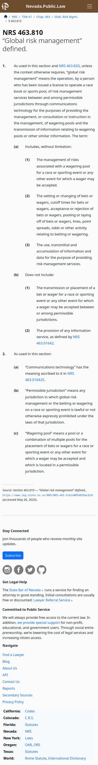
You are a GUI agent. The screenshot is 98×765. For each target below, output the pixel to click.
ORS (37, 744)
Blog (6, 661)
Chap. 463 (43, 17)
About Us (10, 668)
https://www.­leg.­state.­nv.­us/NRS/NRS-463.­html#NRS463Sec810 (48, 495)
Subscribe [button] (13, 555)
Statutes (31, 724)
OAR (28, 744)
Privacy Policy (13, 702)
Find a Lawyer (13, 654)
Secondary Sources (17, 695)
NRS (14, 17)
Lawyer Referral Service (51, 600)
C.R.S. (29, 718)
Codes (30, 711)
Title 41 (27, 17)
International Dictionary (67, 758)
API (5, 675)
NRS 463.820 (69, 65)
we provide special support (38, 622)
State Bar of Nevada (25, 590)
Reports (9, 688)
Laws (29, 738)
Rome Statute (36, 758)
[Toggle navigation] (89, 6)
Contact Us (11, 681)
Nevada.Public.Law (46, 6)
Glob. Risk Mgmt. (66, 17)
